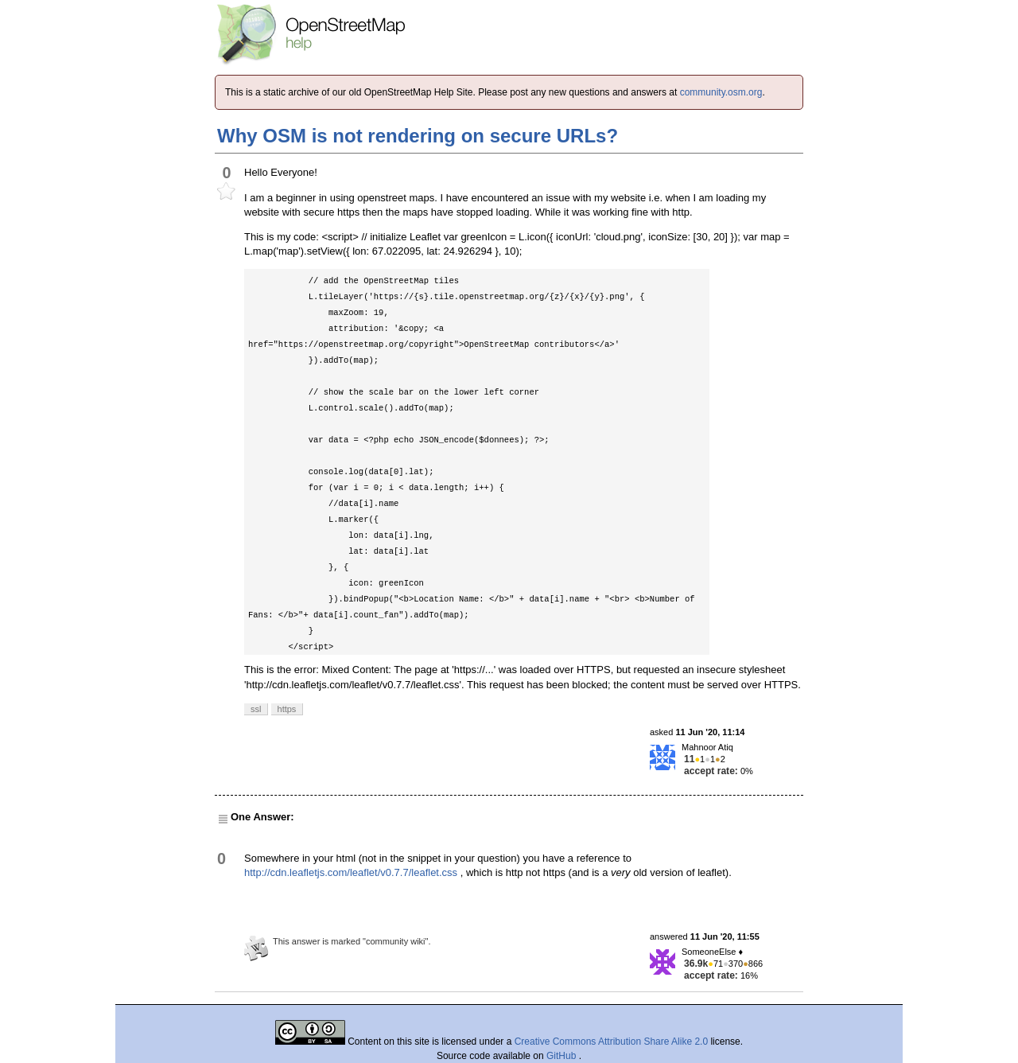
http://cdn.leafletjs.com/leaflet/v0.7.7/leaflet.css (350, 872)
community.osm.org (721, 92)
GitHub (562, 1055)
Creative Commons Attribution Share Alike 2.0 (611, 1041)
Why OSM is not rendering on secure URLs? (417, 135)
